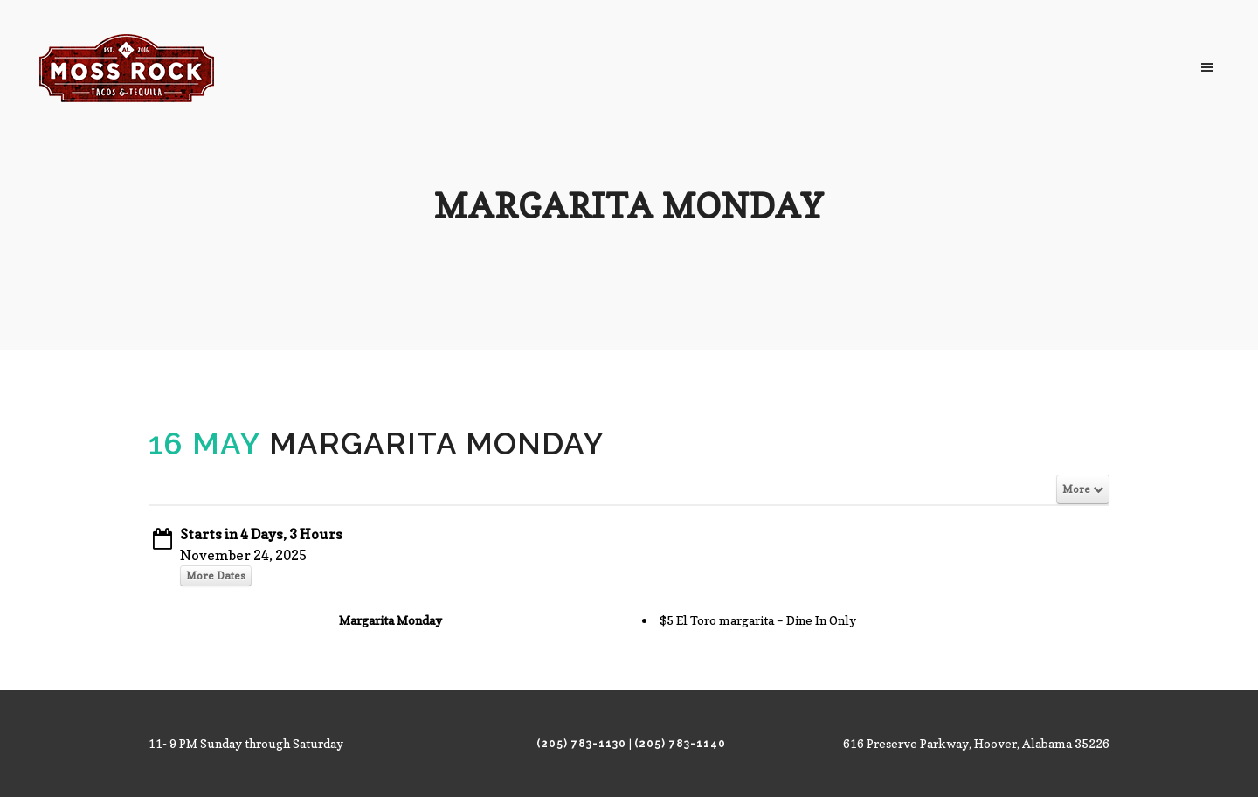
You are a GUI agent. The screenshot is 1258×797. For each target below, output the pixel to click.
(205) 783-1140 (680, 744)
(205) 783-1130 (581, 744)
